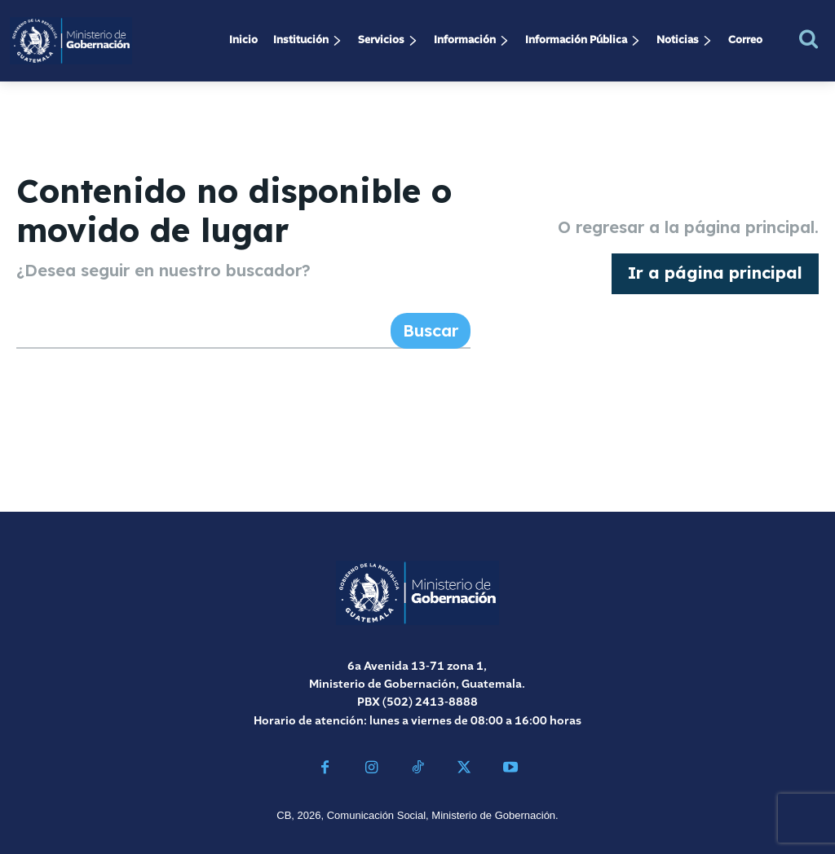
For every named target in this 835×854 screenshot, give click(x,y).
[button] (808, 39)
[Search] (431, 331)
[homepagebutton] (715, 273)
